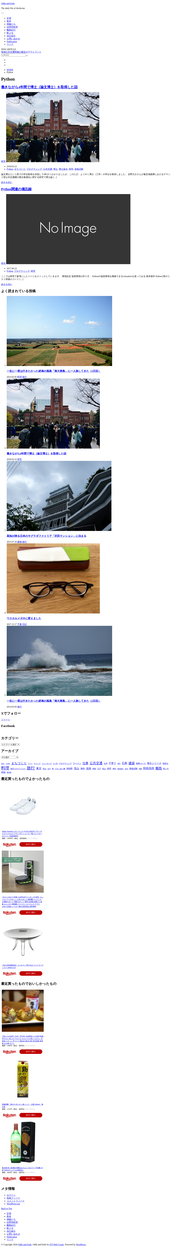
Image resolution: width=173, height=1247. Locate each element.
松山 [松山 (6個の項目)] (44, 769)
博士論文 (63, 169)
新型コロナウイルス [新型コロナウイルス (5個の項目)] (18, 769)
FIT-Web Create (57, 1244)
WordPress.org (13, 1204)
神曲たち (11, 24)
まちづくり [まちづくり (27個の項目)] (19, 763)
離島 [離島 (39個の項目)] (159, 768)
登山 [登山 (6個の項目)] (104, 769)
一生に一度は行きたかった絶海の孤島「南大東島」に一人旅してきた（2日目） (54, 700)
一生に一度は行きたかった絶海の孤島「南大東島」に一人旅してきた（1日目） (54, 371)
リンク (10, 44)
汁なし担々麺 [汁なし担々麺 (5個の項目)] (60, 769)
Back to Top (6, 1208)
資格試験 (78, 169)
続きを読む (6, 182)
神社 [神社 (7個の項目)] (114, 769)
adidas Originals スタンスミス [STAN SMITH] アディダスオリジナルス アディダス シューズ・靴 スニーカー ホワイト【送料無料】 (22, 833)
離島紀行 (11, 30)
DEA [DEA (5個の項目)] (2, 764)
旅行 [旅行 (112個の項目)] (31, 768)
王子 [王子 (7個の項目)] (99, 769)
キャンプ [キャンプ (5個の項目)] (37, 764)
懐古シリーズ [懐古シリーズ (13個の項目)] (154, 763)
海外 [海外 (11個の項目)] (82, 768)
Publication (12, 41)
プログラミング (34, 169)
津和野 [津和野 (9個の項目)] (69, 768)
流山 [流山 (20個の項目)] (76, 768)
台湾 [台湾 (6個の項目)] (105, 764)
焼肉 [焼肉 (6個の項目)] (94, 769)
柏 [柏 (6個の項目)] (53, 769)
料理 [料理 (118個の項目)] (5, 768)
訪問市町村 (12, 27)
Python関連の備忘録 (16, 189)
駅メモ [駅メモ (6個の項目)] (166, 769)
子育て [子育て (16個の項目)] (112, 763)
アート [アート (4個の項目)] (30, 763)
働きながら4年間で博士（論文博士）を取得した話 (39, 87)
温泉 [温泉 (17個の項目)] (88, 768)
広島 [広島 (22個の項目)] (124, 763)
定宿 (9, 18)
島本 (9, 21)
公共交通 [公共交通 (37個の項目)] (96, 763)
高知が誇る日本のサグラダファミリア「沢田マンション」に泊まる (46, 535)
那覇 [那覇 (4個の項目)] (140, 769)
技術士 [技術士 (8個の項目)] (165, 763)
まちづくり (19, 169)
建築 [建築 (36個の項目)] (132, 763)
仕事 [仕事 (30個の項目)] (85, 763)
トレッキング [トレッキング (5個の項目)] (47, 764)
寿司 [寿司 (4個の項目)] (118, 763)
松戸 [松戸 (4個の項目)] (49, 769)
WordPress (81, 1244)
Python (10, 169)
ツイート (5, 719)
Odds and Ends (8, 3)
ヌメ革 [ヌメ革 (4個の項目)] (55, 763)
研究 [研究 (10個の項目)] (109, 768)
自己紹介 (11, 36)
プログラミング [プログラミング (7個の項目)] (65, 763)
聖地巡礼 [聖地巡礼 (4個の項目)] (120, 769)
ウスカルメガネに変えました (24, 618)
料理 (19, 377)
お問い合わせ (13, 39)
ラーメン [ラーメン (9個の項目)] (77, 763)
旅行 (24, 377)
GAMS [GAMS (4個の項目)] (8, 763)
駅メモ (10, 33)
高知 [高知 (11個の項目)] (3, 772)
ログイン (11, 1195)
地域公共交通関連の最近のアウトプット (21, 52)
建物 (19, 542)
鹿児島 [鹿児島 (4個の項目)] (9, 772)
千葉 (19, 624)
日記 (24, 624)
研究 (3, 161)
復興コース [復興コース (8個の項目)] (141, 763)
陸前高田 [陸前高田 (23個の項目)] (148, 768)
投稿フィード (13, 1198)
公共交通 (47, 169)
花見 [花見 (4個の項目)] (126, 769)
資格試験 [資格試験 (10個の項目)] (133, 768)
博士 (55, 169)
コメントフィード (16, 1201)
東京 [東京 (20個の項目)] (38, 768)
